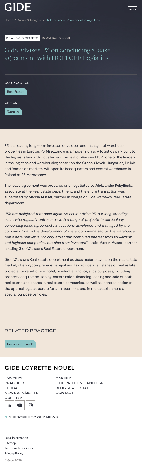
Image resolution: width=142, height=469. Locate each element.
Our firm (13, 397)
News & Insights (29, 20)
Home (9, 20)
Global (12, 388)
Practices (15, 383)
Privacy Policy (14, 453)
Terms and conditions (19, 448)
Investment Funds (20, 344)
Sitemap (10, 443)
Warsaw (13, 112)
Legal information (16, 438)
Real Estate (15, 92)
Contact (64, 392)
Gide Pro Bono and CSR (79, 383)
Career (63, 378)
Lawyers (13, 378)
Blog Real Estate (73, 388)
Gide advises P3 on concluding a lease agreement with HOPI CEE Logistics (74, 20)
